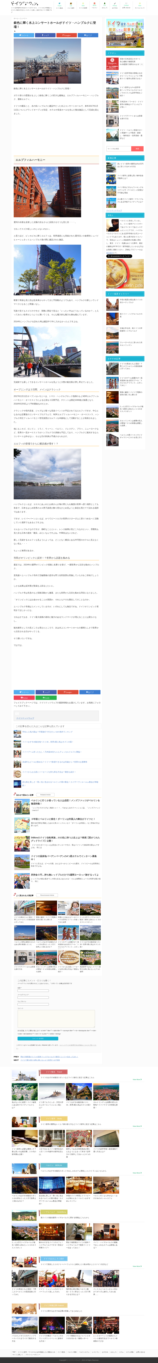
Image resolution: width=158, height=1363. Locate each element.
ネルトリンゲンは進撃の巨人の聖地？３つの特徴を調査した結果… (46, 969)
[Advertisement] (56, 136)
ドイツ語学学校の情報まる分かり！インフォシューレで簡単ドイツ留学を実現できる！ (131, 76)
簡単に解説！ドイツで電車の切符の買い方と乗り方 (46, 918)
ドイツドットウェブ (25, 718)
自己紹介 (109, 253)
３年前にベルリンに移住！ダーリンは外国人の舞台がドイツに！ (63, 819)
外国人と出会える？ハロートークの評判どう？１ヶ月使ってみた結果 (68, 919)
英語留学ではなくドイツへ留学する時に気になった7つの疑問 (90, 969)
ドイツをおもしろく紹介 (54, 1259)
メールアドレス (23, 995)
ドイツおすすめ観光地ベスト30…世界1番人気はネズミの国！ (48, 742)
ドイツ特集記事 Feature (54, 1305)
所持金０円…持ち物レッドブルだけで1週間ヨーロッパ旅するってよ (65, 875)
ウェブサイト (22, 1001)
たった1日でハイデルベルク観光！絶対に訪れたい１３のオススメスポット (90, 919)
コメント (20, 1008)
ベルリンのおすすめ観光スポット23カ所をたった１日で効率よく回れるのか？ (46, 944)
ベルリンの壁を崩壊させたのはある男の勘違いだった (24, 943)
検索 (137, 149)
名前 (19, 988)
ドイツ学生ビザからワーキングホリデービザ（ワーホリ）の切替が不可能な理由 (130, 190)
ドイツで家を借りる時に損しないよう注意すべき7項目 (40, 1060)
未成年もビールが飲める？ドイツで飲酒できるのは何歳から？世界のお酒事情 (54, 762)
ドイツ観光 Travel (54, 1072)
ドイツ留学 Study (54, 1119)
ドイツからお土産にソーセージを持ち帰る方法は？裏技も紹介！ (49, 772)
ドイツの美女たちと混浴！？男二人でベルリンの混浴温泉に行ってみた (24, 919)
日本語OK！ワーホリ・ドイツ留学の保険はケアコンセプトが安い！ (131, 104)
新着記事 (112, 158)
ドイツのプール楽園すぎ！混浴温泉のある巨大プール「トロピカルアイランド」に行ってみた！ (68, 945)
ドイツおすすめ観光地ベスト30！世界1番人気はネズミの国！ (90, 944)
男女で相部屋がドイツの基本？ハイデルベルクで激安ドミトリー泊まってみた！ (49, 1057)
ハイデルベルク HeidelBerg (54, 1212)
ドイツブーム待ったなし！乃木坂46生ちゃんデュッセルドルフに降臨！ (52, 752)
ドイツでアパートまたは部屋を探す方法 (24, 968)
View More (137, 1079)
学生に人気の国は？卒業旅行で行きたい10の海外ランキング (47, 732)
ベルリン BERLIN (54, 1165)
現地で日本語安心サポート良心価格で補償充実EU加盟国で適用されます (130, 61)
